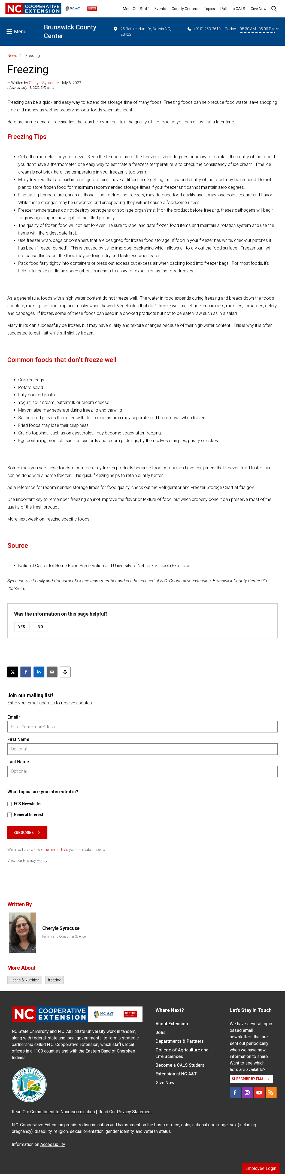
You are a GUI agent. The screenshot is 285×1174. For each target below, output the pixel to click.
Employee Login (260, 1168)
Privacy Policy (35, 860)
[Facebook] (235, 1092)
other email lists (54, 849)
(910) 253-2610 (204, 29)
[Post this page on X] (12, 672)
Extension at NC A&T (176, 1073)
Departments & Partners (180, 1041)
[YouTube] (259, 1092)
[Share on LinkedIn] (39, 672)
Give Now (258, 9)
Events (160, 9)
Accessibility (52, 1144)
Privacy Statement (134, 1111)
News (12, 55)
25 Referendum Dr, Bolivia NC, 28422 (142, 31)
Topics (209, 9)
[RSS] (271, 1092)
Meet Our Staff (136, 9)
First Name (18, 739)
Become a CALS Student (180, 1065)
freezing (54, 980)
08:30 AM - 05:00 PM (259, 29)
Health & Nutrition (25, 980)
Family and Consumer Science (64, 936)
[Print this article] (65, 672)
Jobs (161, 1032)
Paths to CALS (232, 9)
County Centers (185, 9)
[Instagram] (247, 1092)
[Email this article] (52, 672)
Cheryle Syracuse (44, 83)
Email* (13, 717)
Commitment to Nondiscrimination (62, 1111)
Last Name (18, 761)
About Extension (172, 1023)
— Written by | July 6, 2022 (44, 83)
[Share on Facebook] (25, 672)
